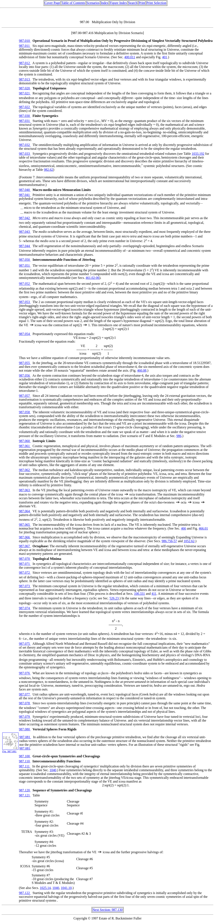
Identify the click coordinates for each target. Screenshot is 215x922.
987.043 (25, 231)
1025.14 (45, 888)
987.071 (25, 564)
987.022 (25, 107)
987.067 (25, 546)
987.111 (24, 766)
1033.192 (198, 153)
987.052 (25, 284)
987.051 (25, 265)
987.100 (25, 756)
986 (178, 436)
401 (164, 57)
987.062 (25, 470)
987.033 (25, 153)
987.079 (25, 716)
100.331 (139, 593)
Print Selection (156, 3)
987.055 (25, 363)
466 (183, 528)
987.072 (25, 572)
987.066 (25, 537)
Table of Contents (73, 3)
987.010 (25, 40)
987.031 (25, 121)
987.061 (25, 446)
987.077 (25, 694)
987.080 (25, 729)
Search (133, 3)
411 (153, 593)
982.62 (48, 169)
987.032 (25, 145)
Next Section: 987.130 (107, 909)
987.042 (25, 218)
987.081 (25, 737)
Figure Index (118, 3)
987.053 (25, 302)
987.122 (25, 893)
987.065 (25, 524)
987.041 (25, 195)
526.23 (114, 598)
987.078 (25, 703)
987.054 (25, 334)
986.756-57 (169, 541)
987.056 (25, 375)
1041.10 (66, 888)
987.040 (25, 190)
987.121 (25, 795)
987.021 (25, 93)
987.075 (25, 643)
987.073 (25, 586)
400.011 (129, 57)
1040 (53, 770)
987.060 (25, 441)
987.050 (25, 259)
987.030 (25, 116)
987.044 (25, 246)
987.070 (25, 558)
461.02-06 (92, 278)
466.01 (203, 528)
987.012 (25, 63)
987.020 (25, 88)
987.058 (25, 412)
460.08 (141, 370)
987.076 (25, 673)
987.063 (25, 490)
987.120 (25, 790)
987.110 (24, 761)
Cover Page (52, 3)
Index (104, 3)
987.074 (25, 608)
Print (142, 3)
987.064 (25, 511)
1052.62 (189, 541)
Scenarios (93, 3)
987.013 (25, 79)
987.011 (24, 46)
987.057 (25, 395)
